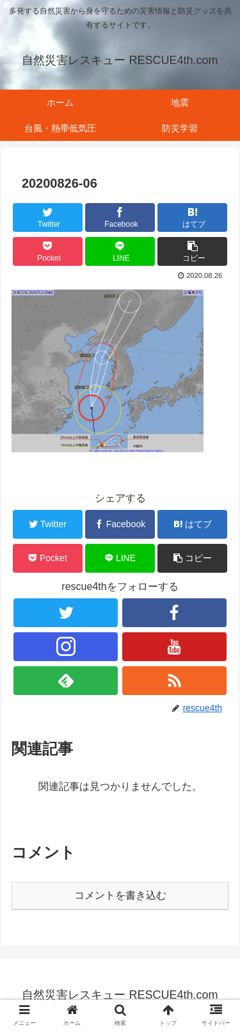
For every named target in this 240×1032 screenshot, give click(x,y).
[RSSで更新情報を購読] (174, 680)
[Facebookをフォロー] (174, 612)
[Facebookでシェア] (120, 217)
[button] (192, 251)
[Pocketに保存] (48, 251)
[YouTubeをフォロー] (174, 646)
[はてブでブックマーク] (192, 217)
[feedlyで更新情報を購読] (65, 680)
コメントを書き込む (120, 895)
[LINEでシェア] (120, 251)
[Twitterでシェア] (48, 217)
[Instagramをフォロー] (65, 646)
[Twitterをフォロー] (65, 612)
